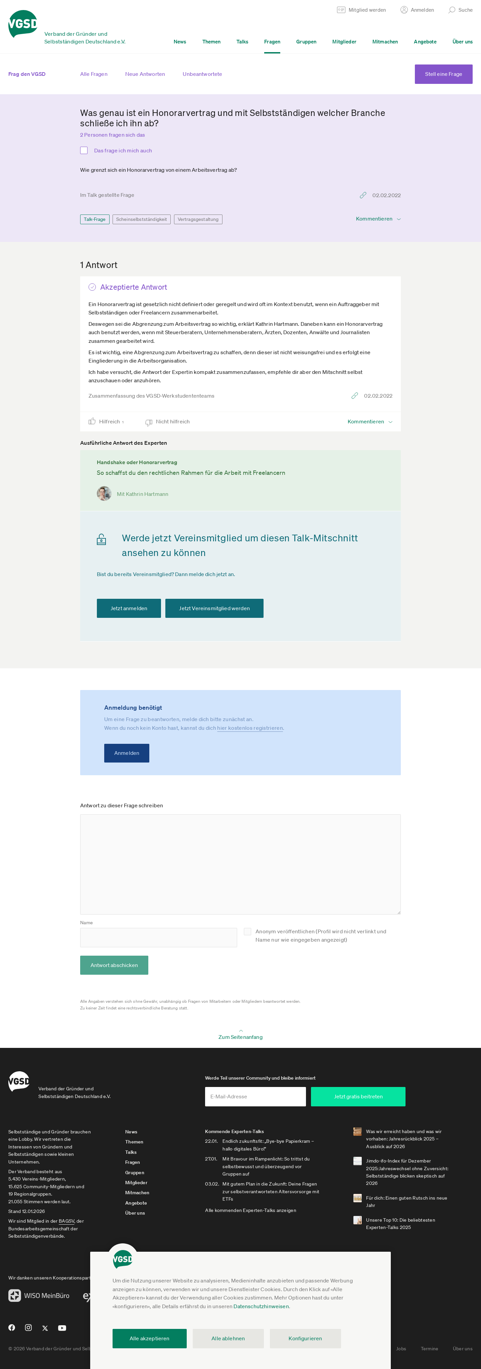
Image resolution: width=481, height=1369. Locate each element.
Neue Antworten (145, 74)
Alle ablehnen (228, 1338)
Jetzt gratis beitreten (366, 1096)
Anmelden (126, 752)
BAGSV (66, 1221)
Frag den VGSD (26, 74)
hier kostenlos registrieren (250, 727)
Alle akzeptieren (150, 1338)
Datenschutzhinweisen (261, 1306)
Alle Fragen (94, 74)
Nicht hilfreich (173, 421)
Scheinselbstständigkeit (141, 219)
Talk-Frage (95, 219)
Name (86, 923)
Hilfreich (113, 421)
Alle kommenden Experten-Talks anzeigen (251, 1210)
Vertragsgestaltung (198, 219)
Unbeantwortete (202, 74)
